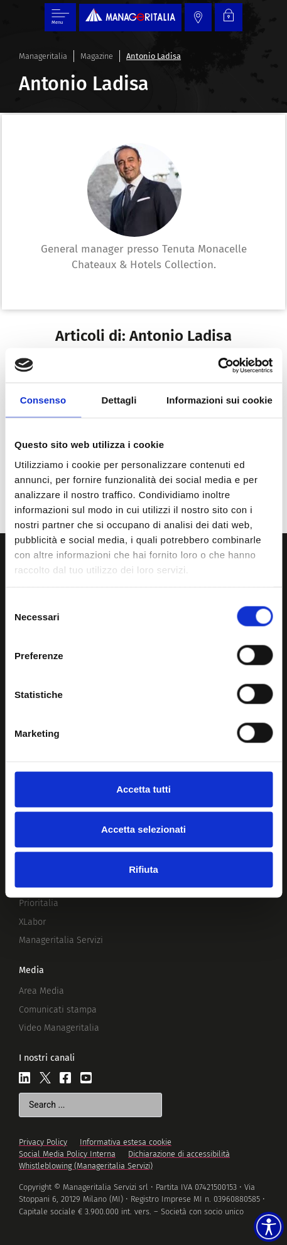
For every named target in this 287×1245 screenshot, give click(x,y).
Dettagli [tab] (119, 400)
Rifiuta (143, 869)
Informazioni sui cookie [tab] (219, 400)
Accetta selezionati (143, 829)
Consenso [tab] (43, 400)
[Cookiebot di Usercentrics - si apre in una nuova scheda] (218, 365)
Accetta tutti (143, 789)
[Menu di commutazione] (60, 17)
